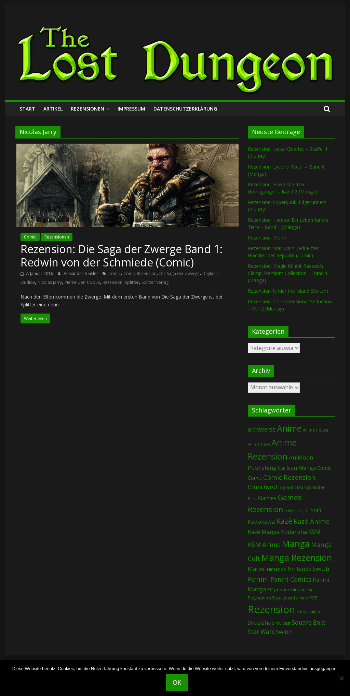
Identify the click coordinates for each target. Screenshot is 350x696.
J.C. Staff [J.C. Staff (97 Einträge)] (312, 510)
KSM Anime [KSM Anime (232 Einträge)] (264, 544)
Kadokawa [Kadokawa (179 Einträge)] (261, 521)
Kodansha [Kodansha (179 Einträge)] (294, 532)
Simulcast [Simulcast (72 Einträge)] (281, 623)
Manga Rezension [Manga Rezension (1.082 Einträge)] (296, 558)
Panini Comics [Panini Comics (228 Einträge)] (290, 579)
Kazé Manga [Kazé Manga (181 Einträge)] (264, 532)
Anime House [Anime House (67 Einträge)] (315, 430)
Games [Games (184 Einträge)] (267, 498)
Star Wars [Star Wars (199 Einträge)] (261, 632)
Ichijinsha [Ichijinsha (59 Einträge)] (293, 510)
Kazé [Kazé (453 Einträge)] (284, 521)
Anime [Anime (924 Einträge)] (289, 428)
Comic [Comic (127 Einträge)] (324, 467)
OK (177, 682)
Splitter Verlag (155, 282)
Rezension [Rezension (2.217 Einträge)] (271, 609)
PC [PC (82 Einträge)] (270, 589)
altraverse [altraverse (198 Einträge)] (261, 429)
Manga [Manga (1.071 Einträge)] (296, 544)
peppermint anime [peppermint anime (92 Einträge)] (294, 589)
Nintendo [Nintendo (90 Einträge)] (276, 569)
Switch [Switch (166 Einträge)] (284, 632)
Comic (30, 237)
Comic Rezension (140, 273)
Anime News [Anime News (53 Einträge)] (259, 444)
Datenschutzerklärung (185, 108)
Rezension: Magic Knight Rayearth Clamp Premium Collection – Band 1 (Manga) (288, 273)
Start (27, 108)
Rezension (112, 282)
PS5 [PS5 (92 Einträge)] (313, 598)
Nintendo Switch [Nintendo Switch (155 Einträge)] (308, 568)
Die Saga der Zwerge (179, 273)
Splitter (132, 282)
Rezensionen (87, 108)
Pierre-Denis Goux (82, 282)
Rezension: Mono (267, 237)
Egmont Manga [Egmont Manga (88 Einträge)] (296, 487)
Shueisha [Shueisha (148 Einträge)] (259, 622)
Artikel (53, 108)
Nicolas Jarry (50, 282)
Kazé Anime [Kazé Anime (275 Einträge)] (312, 521)
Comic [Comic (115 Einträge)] (255, 478)
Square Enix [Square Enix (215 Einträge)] (308, 622)
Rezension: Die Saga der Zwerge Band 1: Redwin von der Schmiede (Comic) (122, 255)
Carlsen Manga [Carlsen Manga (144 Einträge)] (297, 468)
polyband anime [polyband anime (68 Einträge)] (292, 597)
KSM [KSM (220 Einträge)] (314, 531)
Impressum (131, 108)
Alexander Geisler (81, 273)
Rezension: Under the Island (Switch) (288, 291)
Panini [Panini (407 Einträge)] (258, 579)
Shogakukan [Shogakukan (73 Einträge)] (308, 611)
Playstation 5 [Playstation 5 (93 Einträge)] (261, 598)
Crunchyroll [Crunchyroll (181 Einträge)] (263, 487)
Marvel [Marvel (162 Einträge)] (257, 568)
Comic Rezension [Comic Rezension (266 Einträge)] (289, 477)
